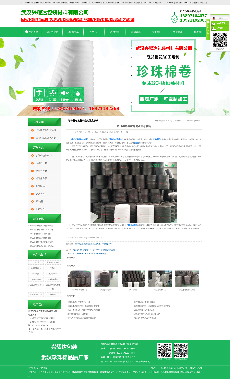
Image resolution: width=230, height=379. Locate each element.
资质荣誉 (177, 32)
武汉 (46, 368)
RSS (185, 3)
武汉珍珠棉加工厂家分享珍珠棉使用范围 (83, 306)
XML (190, 3)
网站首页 (31, 31)
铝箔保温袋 (73, 32)
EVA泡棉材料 (36, 279)
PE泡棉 (39, 201)
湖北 (41, 368)
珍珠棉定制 (52, 32)
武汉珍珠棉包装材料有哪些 (40, 238)
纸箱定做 (40, 209)
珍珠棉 (163, 368)
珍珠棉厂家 (182, 368)
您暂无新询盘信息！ (201, 3)
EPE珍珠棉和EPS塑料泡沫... (41, 234)
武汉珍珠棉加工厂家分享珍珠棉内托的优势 (89, 254)
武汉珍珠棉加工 (90, 244)
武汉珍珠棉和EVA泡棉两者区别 (146, 310)
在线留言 (221, 23)
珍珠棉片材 (41, 163)
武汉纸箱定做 (36, 268)
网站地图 (178, 3)
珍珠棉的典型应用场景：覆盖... (42, 226)
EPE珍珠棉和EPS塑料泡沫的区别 (147, 314)
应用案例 (115, 32)
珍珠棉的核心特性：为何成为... (42, 230)
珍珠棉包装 (172, 368)
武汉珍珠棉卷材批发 (187, 290)
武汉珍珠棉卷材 (106, 290)
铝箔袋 (53, 268)
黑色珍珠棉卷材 (53, 262)
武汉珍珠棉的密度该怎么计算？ (80, 302)
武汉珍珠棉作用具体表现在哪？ (146, 318)
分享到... (221, 28)
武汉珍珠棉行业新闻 (46, 130)
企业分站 (170, 3)
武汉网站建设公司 (142, 361)
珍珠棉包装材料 (44, 155)
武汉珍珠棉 (79, 244)
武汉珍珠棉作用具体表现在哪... (42, 242)
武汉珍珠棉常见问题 (46, 138)
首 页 (170, 121)
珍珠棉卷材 (41, 171)
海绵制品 (40, 186)
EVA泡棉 (40, 194)
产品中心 (94, 32)
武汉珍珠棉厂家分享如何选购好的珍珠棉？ (84, 310)
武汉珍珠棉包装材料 (104, 244)
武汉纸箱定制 (53, 279)
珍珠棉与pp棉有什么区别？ (78, 314)
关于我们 (156, 32)
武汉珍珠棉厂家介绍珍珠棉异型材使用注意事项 (152, 306)
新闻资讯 (136, 32)
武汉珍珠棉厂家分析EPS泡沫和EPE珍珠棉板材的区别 (94, 250)
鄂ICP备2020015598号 (111, 361)
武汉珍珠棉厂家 (36, 285)
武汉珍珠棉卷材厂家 (79, 290)
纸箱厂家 (36, 262)
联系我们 (198, 32)
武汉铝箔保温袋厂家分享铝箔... (42, 246)
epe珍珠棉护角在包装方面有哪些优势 (82, 318)
